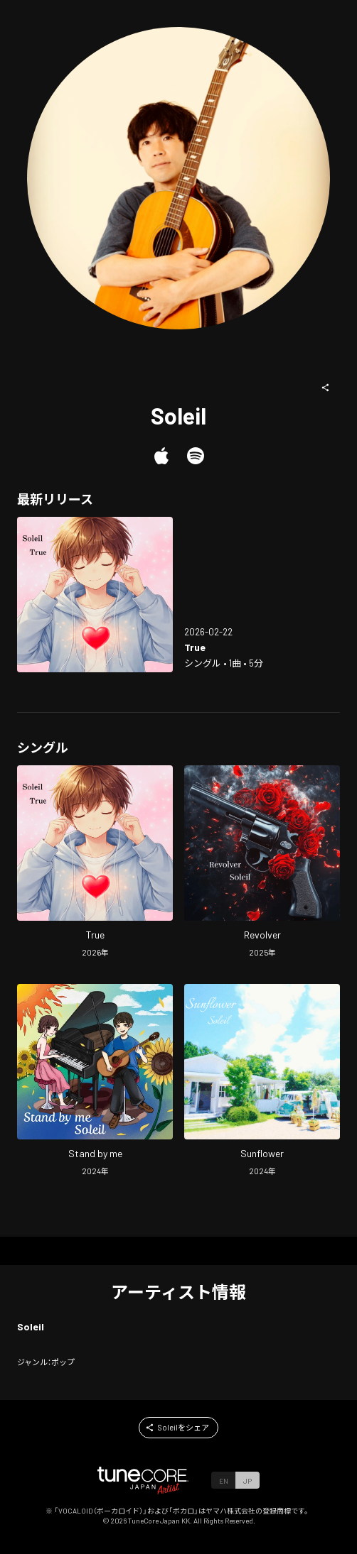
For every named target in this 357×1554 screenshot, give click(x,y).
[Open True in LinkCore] (95, 594)
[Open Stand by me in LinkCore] (95, 1082)
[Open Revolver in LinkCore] (262, 863)
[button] (325, 387)
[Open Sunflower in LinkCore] (262, 1082)
